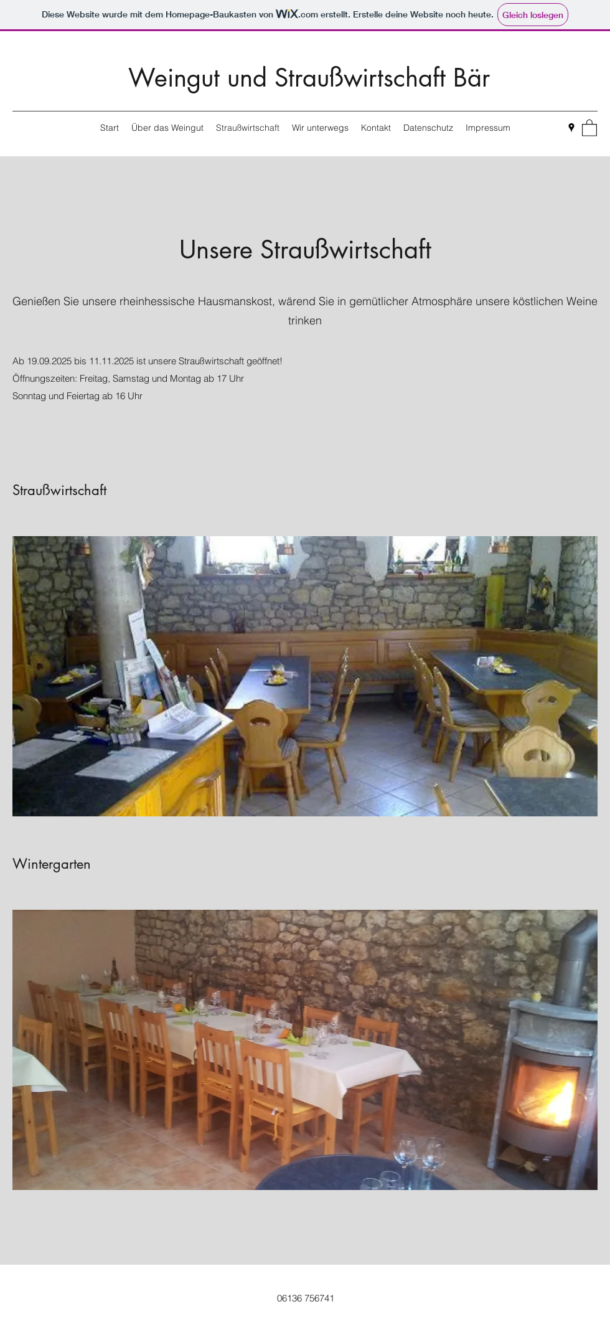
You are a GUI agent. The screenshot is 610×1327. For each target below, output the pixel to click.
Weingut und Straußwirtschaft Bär (309, 78)
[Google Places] (571, 127)
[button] (589, 127)
